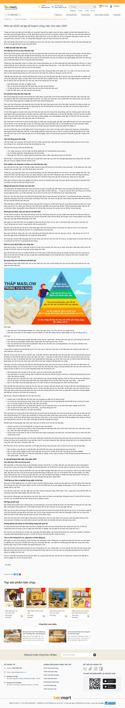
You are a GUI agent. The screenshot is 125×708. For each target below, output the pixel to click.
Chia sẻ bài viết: (8, 574)
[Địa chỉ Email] (79, 655)
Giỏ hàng (103, 6)
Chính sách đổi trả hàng (51, 675)
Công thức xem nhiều (48, 624)
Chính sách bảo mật (50, 689)
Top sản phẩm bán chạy (19, 582)
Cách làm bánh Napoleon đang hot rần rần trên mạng (79, 633)
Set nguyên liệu (71, 15)
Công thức (117, 15)
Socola (93, 10)
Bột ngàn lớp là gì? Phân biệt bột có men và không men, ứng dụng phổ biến (34, 633)
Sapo (102, 703)
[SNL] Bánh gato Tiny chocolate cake (11, 612)
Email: (16, 672)
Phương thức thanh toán (51, 682)
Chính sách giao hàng (50, 671)
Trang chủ (58, 15)
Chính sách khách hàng (51, 668)
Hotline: (14, 668)
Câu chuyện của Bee (102, 15)
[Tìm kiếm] (95, 7)
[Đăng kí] (95, 654)
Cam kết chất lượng (50, 685)
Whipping (73, 10)
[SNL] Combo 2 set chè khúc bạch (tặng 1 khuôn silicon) (80, 612)
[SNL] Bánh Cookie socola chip (35, 612)
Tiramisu (80, 10)
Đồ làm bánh (86, 15)
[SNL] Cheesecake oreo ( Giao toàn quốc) (57, 612)
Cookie (87, 10)
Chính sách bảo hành (50, 678)
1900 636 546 (45, 7)
